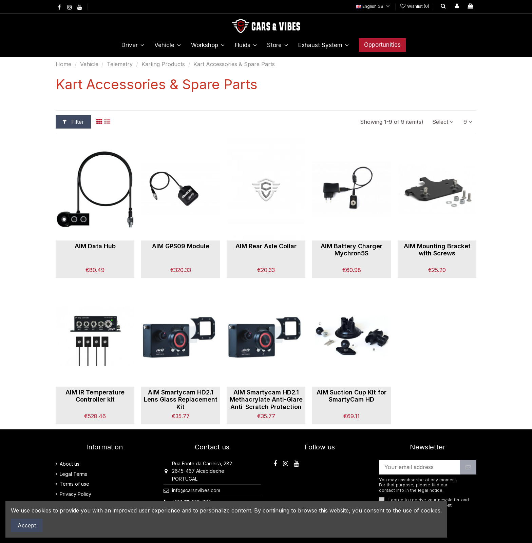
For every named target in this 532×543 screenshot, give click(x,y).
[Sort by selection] (443, 122)
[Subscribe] (468, 467)
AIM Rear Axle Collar (266, 246)
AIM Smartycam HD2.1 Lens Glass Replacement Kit (180, 399)
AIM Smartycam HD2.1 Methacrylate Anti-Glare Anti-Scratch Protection (266, 399)
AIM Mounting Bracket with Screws (437, 250)
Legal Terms (73, 474)
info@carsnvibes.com (196, 490)
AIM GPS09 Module (180, 246)
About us (69, 464)
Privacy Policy (75, 494)
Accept (27, 525)
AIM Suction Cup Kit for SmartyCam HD (351, 396)
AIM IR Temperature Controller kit (95, 396)
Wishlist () (415, 6)
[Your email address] (419, 467)
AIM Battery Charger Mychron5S (351, 250)
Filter (73, 121)
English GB (374, 6)
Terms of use (74, 484)
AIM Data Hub (95, 246)
